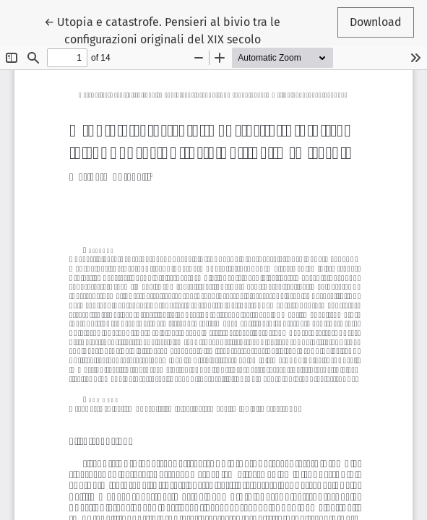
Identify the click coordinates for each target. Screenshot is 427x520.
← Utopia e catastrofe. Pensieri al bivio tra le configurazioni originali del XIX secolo (162, 29)
